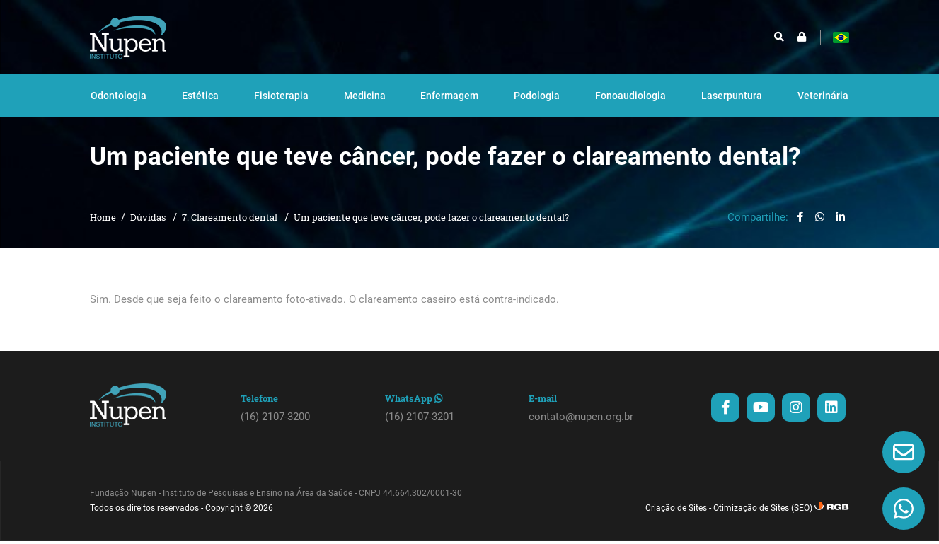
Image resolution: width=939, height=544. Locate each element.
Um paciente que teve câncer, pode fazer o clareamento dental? (431, 230)
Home (103, 230)
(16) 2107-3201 (419, 430)
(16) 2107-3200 (275, 430)
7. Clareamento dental (231, 230)
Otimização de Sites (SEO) (762, 521)
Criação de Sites (676, 521)
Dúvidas (149, 230)
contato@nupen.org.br (581, 430)
